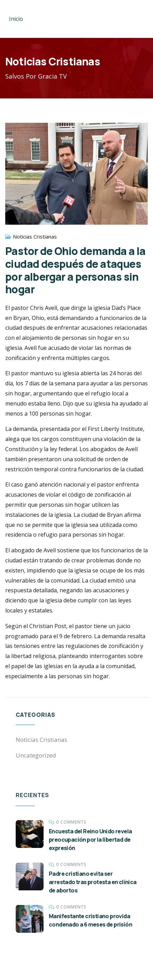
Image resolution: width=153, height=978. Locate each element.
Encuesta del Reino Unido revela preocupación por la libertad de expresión (90, 839)
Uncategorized (36, 755)
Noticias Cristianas (35, 236)
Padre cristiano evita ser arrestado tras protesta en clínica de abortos (93, 882)
